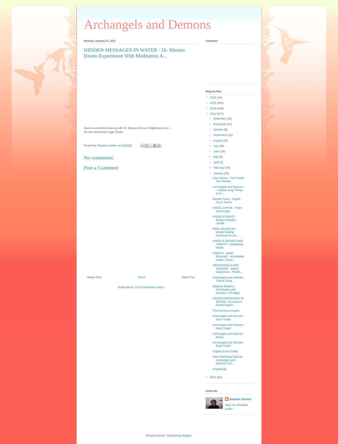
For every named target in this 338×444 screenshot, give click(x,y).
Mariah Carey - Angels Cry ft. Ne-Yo (226, 200)
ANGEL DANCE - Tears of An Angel (227, 209)
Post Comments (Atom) (149, 287)
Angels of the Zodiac (225, 351)
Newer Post (94, 277)
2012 (213, 113)
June (216, 151)
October (218, 129)
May (216, 156)
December (220, 118)
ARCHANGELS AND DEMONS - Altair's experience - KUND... (227, 268)
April (216, 162)
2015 (213, 97)
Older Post (188, 277)
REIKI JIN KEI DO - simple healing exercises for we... (225, 232)
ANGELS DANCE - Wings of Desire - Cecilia (225, 220)
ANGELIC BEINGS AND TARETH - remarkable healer (228, 244)
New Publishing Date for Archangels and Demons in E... (228, 360)
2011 (213, 377)
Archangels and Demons (147, 24)
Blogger (186, 435)
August (218, 140)
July (216, 145)
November (220, 124)
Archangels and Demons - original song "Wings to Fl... (228, 190)
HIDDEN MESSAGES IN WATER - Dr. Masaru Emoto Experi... (228, 302)
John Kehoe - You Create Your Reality (228, 179)
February (219, 167)
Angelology (219, 369)
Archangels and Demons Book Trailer (228, 317)
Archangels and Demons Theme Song (228, 279)
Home (142, 277)
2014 (213, 102)
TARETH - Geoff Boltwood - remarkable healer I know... (228, 256)
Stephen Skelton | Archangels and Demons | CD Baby (226, 290)
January (218, 173)
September (220, 135)
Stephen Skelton (240, 399)
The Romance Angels (226, 310)
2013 (213, 108)
